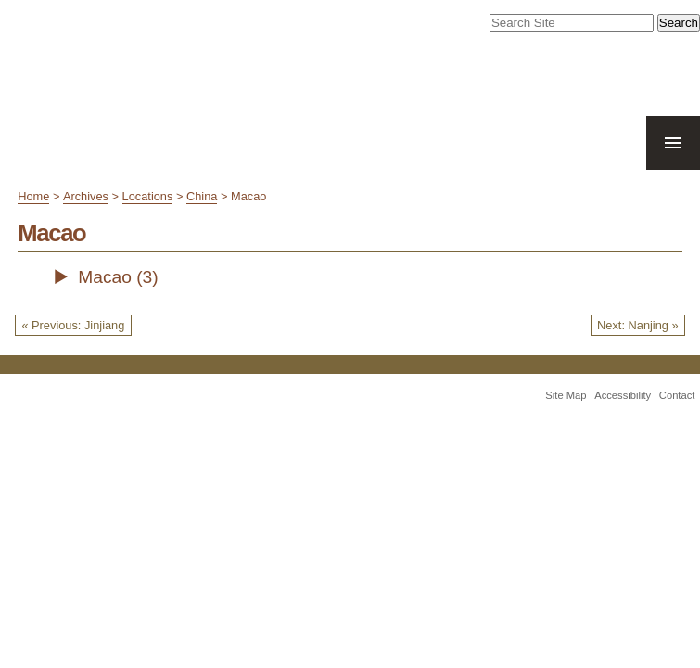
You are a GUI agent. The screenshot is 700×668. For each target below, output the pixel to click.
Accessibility (622, 395)
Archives (85, 196)
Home (33, 196)
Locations (147, 196)
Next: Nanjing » (638, 325)
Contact (677, 395)
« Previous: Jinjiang (72, 325)
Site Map (565, 395)
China (201, 196)
